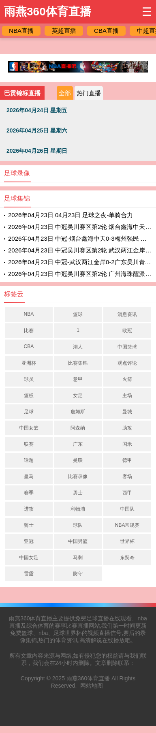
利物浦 (78, 509)
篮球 (78, 314)
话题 (29, 460)
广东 (78, 444)
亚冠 (29, 541)
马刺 (78, 557)
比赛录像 (78, 476)
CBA (29, 346)
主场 (127, 395)
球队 (78, 525)
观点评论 (127, 363)
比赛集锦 (78, 363)
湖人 (78, 347)
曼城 (127, 412)
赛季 (29, 493)
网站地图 (91, 685)
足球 (29, 412)
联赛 (29, 444)
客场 (127, 476)
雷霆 (29, 574)
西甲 (127, 493)
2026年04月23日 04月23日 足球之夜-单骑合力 (70, 215)
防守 (78, 574)
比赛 (29, 330)
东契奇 (127, 557)
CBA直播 (106, 30)
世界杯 (127, 541)
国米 (127, 444)
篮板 (29, 395)
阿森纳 (78, 428)
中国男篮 (78, 541)
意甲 (78, 379)
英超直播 (64, 30)
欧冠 (127, 330)
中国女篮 (28, 428)
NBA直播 (21, 30)
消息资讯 (127, 314)
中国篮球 (127, 347)
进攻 (29, 509)
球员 (29, 379)
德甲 (127, 460)
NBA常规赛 (127, 525)
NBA (29, 314)
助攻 (127, 428)
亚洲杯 (28, 363)
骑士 (29, 525)
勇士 (78, 493)
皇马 (29, 476)
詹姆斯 (78, 412)
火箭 (127, 379)
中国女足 (28, 557)
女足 (78, 395)
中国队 (127, 509)
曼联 (78, 460)
